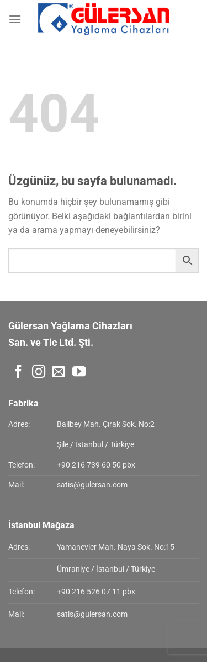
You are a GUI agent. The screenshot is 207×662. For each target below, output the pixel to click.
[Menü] (15, 19)
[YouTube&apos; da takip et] (79, 372)
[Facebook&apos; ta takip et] (18, 372)
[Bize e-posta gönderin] (58, 372)
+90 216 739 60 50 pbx (96, 465)
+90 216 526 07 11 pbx (96, 591)
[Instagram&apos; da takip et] (38, 372)
